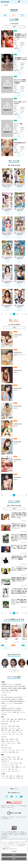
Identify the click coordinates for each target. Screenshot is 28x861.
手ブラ (5, 776)
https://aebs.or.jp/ (4, 837)
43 (17, 314)
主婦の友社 (4, 688)
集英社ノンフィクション (7, 703)
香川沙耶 (16, 144)
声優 (20, 759)
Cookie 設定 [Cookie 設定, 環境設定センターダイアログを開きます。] (14, 851)
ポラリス (23, 712)
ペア (4, 750)
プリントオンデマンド (7, 712)
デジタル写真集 (5, 15)
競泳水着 (22, 719)
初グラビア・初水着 (17, 776)
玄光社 (15, 686)
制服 (14, 719)
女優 (4, 759)
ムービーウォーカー (6, 692)
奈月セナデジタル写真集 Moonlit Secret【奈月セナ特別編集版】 (20, 81)
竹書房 (19, 688)
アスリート (6, 771)
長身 (12, 730)
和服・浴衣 (15, 721)
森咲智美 (16, 125)
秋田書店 (3, 684)
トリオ (11, 750)
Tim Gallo (22, 67)
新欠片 (3, 690)
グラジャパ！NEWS (22, 15)
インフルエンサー (8, 767)
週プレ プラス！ (14, 15)
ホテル (5, 752)
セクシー (16, 743)
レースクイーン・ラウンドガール (12, 763)
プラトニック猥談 (18, 123)
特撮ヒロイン (20, 767)
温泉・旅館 (14, 752)
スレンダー (6, 726)
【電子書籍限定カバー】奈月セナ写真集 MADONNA (20, 58)
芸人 (15, 769)
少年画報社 (14, 688)
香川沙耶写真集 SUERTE (20, 142)
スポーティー (16, 732)
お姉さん (14, 739)
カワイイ (6, 743)
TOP (2, 5)
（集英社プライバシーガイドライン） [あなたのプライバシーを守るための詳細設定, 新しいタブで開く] (9, 848)
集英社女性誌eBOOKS (19, 701)
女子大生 (5, 761)
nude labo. (4, 714)
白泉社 (7, 690)
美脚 (4, 730)
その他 (20, 778)
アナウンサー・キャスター (10, 765)
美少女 (5, 739)
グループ (20, 750)
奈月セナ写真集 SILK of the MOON (20, 102)
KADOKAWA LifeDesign (7, 686)
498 (17, 613)
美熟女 (5, 741)
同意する (14, 858)
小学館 (9, 688)
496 (10, 613)
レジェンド (6, 769)
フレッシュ (6, 732)
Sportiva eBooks (18, 703)
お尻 (4, 728)
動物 (13, 778)
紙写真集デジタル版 (6, 708)
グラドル (6, 757)
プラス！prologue (16, 708)
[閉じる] (26, 841)
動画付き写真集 (5, 710)
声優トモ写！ (16, 712)
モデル (12, 759)
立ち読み (19, 51)
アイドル (16, 757)
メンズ (5, 778)
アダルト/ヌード (15, 771)
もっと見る (14, 670)
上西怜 (15, 40)
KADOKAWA (18, 684)
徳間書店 (24, 688)
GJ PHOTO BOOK (6, 699)
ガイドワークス (10, 684)
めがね (5, 721)
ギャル (19, 734)
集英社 (23, 686)
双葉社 (16, 690)
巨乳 (16, 726)
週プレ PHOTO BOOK (7, 697)
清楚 (4, 745)
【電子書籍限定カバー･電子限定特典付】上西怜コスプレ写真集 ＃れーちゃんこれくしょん (20, 36)
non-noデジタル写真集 (7, 701)
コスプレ (5, 719)
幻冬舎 (19, 686)
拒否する (14, 854)
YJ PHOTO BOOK (17, 697)
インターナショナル (8, 734)
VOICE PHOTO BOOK (15, 710)
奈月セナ (16, 61)
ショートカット (15, 728)
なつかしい (15, 741)
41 (10, 314)
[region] (14, 850)
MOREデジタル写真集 (16, 699)
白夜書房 (11, 690)
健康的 (20, 730)
